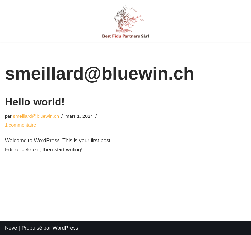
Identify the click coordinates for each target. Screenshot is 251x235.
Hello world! (35, 102)
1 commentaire (20, 125)
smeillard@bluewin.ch (36, 116)
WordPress (65, 228)
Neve (11, 228)
